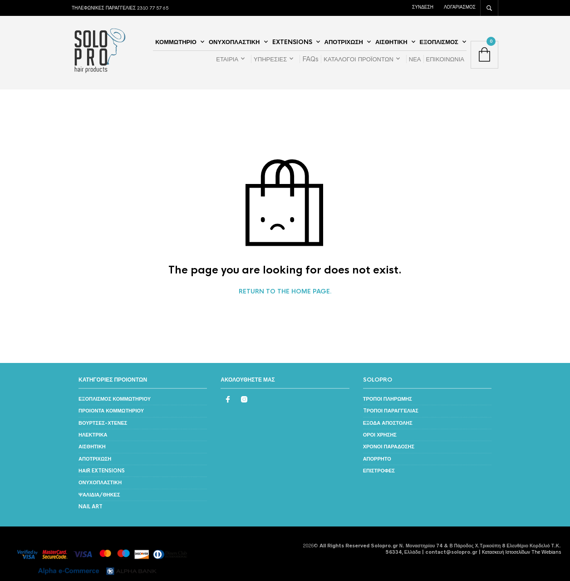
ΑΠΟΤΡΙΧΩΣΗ (343, 42)
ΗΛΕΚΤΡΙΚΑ (93, 435)
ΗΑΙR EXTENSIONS (102, 470)
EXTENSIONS (292, 42)
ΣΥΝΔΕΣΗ (422, 7)
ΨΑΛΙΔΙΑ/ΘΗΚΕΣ (99, 495)
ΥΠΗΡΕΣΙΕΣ (270, 59)
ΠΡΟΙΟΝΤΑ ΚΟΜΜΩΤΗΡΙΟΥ (111, 410)
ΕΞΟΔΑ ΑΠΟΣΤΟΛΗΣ (388, 423)
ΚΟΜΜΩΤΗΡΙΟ (176, 42)
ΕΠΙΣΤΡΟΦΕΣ (379, 470)
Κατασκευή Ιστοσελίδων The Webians (521, 552)
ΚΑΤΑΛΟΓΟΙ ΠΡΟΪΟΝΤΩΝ (358, 59)
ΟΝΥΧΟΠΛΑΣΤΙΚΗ (234, 42)
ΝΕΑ (415, 59)
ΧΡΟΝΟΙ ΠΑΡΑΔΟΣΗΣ (388, 446)
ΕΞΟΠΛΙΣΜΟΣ (439, 42)
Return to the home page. (285, 291)
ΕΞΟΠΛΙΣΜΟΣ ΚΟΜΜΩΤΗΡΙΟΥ (115, 399)
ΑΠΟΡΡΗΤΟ (377, 459)
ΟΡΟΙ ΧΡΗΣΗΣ (380, 435)
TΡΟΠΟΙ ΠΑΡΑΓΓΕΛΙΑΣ (390, 410)
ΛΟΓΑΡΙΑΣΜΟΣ (460, 7)
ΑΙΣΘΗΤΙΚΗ (391, 42)
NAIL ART (91, 506)
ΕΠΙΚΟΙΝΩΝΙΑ (445, 59)
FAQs (310, 59)
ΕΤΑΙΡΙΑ (227, 59)
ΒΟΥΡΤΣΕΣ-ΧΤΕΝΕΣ (103, 423)
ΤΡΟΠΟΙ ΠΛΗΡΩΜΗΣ (387, 399)
